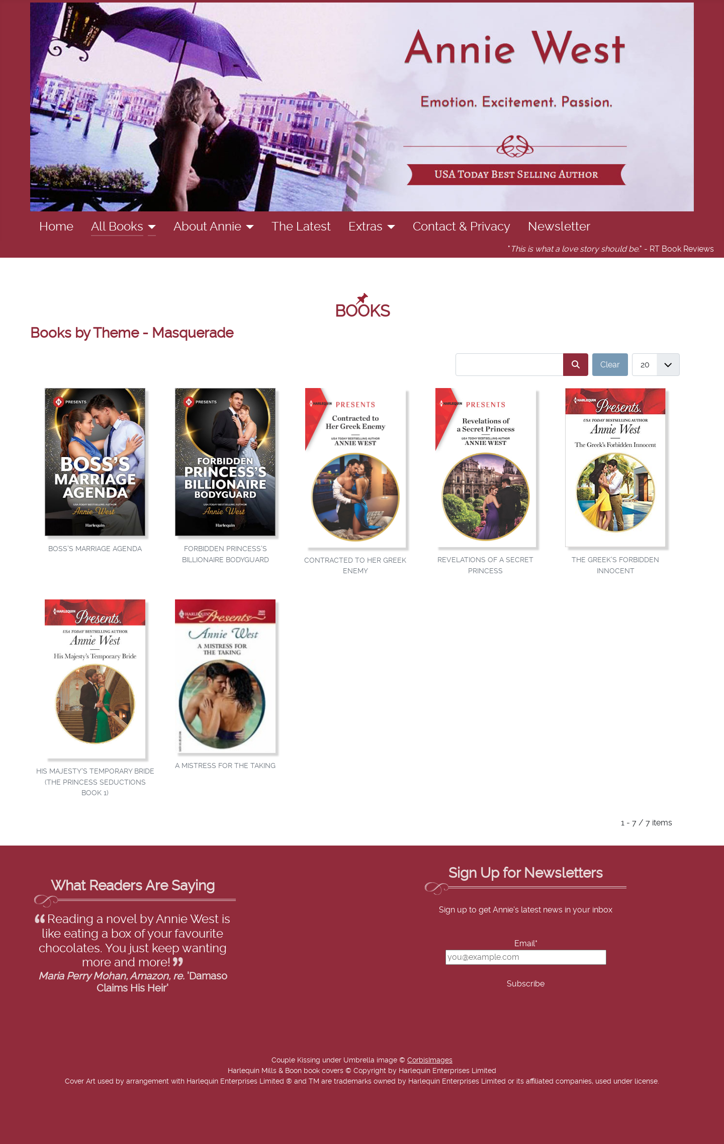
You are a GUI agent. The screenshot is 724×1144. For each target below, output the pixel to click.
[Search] (575, 364)
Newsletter (559, 227)
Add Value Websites (81, 1131)
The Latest (301, 227)
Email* (525, 944)
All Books (117, 227)
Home (56, 227)
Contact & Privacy (461, 227)
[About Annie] (247, 227)
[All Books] (149, 227)
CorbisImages (429, 1060)
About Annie (207, 227)
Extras (365, 227)
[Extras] (389, 227)
